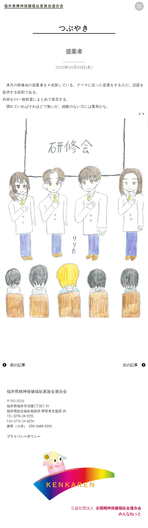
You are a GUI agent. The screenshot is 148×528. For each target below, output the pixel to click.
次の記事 (134, 364)
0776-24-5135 (23, 416)
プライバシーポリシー (24, 436)
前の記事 (14, 364)
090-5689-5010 (40, 426)
